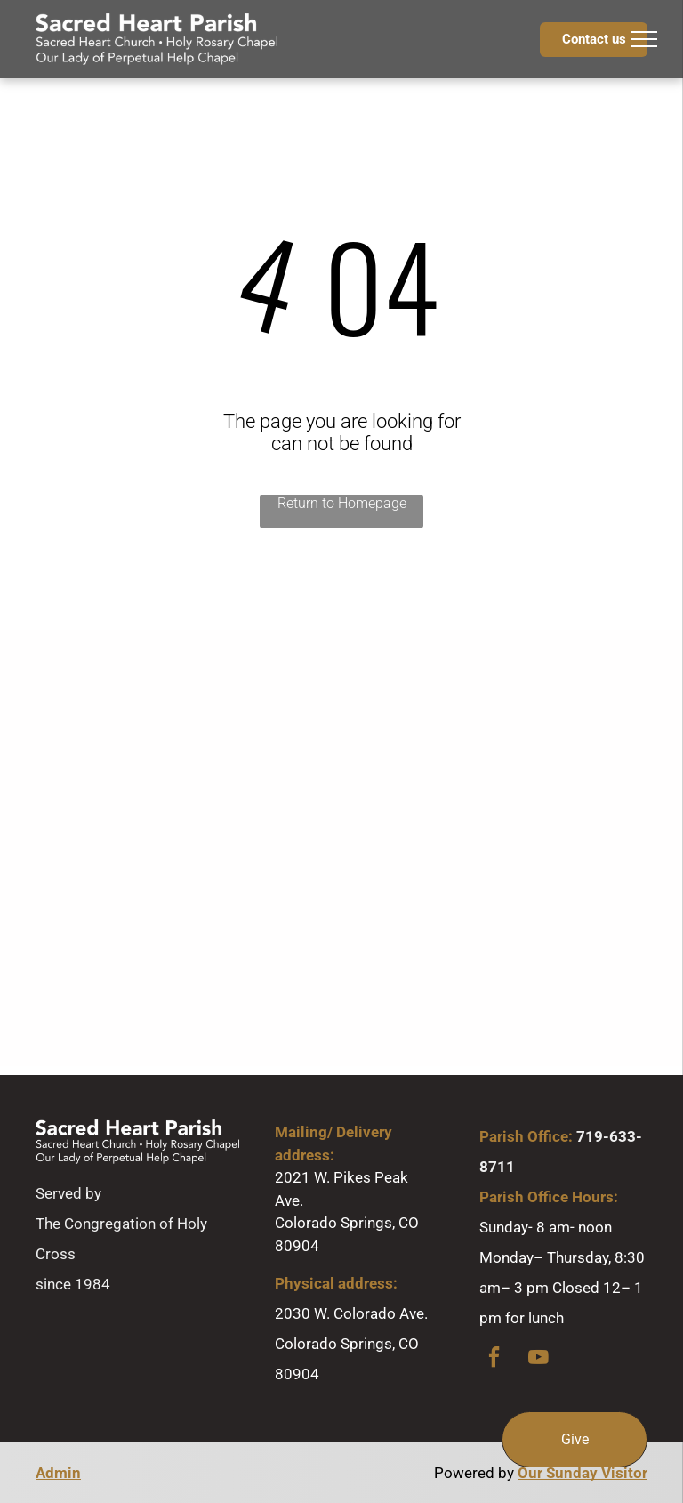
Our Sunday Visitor (582, 1473)
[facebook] (494, 1359)
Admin (58, 1473)
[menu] (644, 39)
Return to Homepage (341, 503)
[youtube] (539, 1359)
